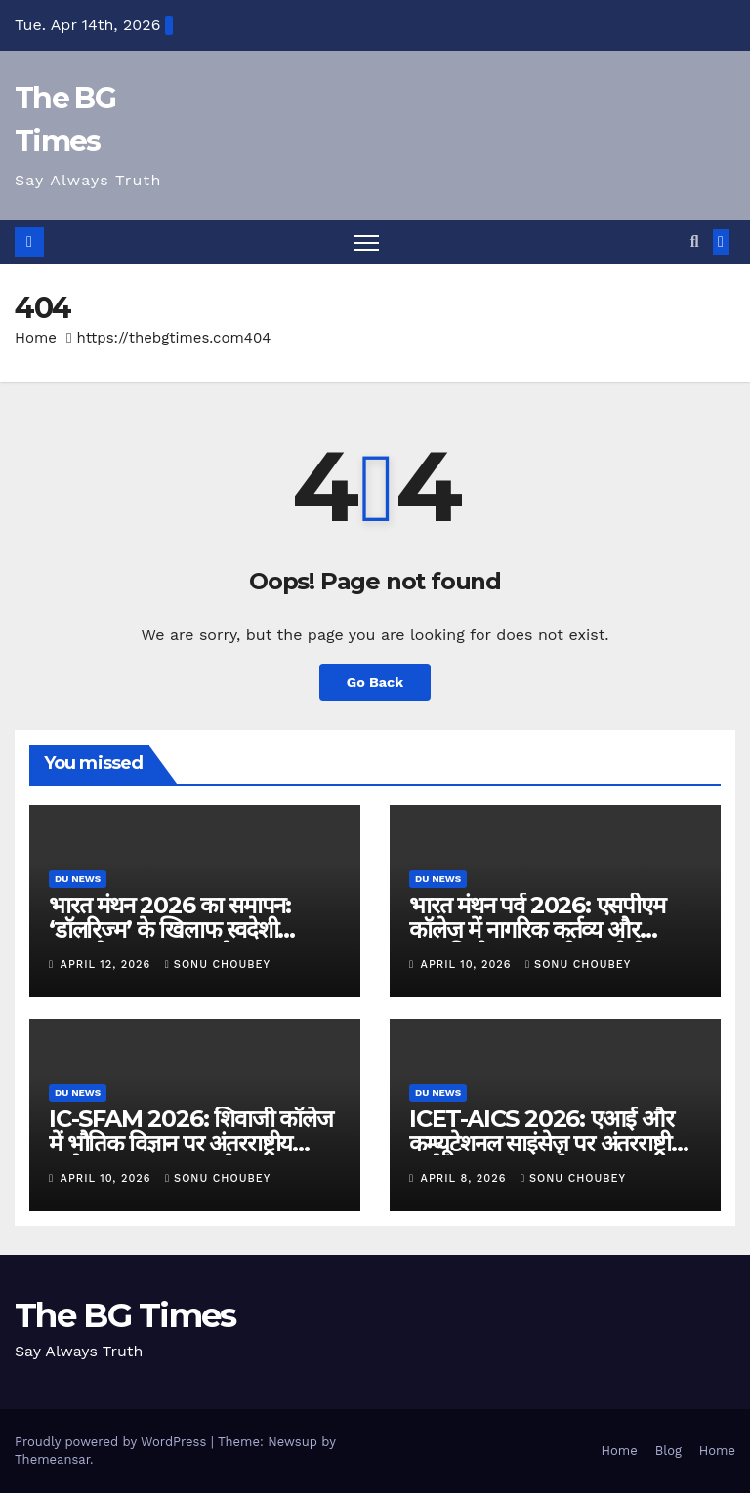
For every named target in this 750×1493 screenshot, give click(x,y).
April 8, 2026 (466, 1178)
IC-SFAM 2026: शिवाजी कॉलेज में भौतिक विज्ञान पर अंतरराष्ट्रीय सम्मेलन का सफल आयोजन (191, 1143)
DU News (78, 878)
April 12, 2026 (108, 964)
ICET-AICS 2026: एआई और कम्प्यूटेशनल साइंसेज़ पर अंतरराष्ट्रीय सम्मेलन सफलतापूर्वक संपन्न (546, 1143)
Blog (668, 1450)
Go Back (375, 682)
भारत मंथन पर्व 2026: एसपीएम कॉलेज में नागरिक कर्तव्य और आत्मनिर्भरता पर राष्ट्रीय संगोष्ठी (537, 929)
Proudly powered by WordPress (113, 1441)
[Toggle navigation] (367, 242)
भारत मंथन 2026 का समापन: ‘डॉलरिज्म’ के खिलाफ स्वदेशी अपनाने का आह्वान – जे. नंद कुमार (182, 929)
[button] (694, 241)
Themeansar (52, 1459)
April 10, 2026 (468, 964)
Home (36, 337)
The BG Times (125, 1315)
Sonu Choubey (218, 964)
